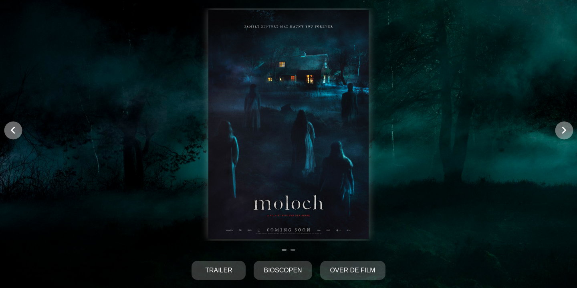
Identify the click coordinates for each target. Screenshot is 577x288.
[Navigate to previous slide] (13, 130)
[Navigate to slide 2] (293, 250)
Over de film (352, 270)
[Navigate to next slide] (564, 130)
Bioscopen (283, 270)
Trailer (218, 270)
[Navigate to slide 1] (284, 250)
